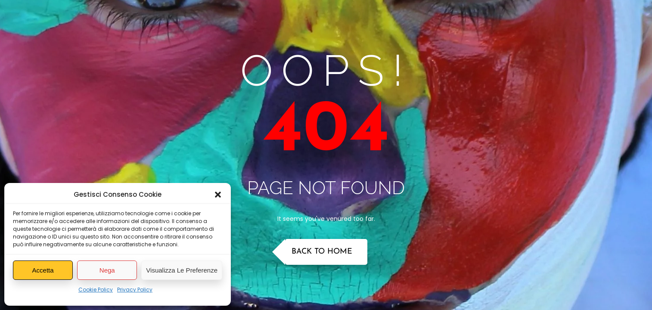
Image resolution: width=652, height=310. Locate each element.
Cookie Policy (95, 289)
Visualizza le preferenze (181, 270)
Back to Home (322, 252)
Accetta (43, 270)
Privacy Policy (134, 289)
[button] (218, 194)
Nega (107, 270)
